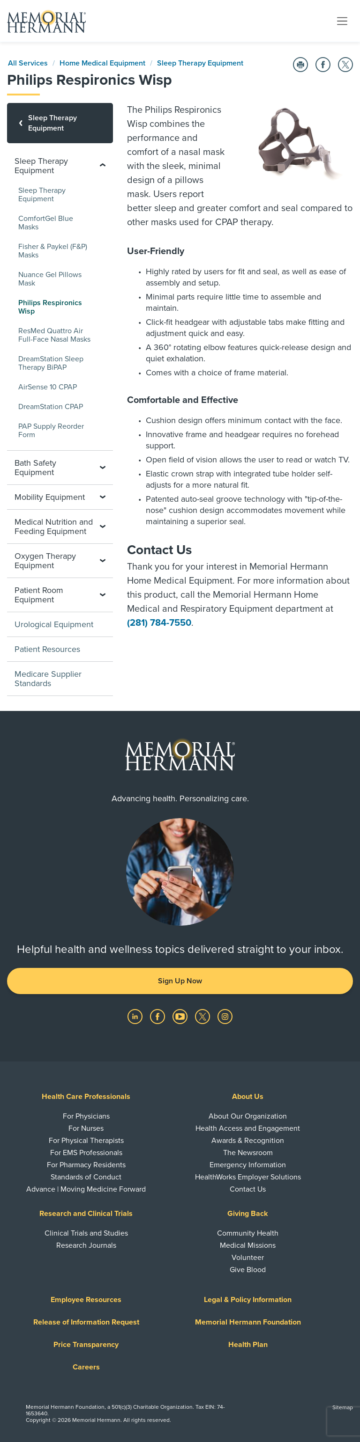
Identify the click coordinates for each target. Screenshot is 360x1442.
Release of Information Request (86, 1322)
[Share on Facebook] (322, 64)
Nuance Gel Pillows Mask (50, 279)
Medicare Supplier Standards (48, 678)
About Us (247, 1096)
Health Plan (248, 1344)
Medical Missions (248, 1245)
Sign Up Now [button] (180, 981)
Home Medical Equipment (102, 63)
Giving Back (247, 1213)
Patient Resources (47, 649)
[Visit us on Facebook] (158, 1016)
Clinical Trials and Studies (86, 1233)
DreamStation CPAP (50, 406)
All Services (28, 63)
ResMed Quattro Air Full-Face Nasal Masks (54, 335)
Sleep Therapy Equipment (200, 63)
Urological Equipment (54, 624)
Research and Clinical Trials (86, 1213)
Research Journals (86, 1245)
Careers (86, 1367)
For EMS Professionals (86, 1153)
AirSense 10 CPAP (47, 387)
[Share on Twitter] (345, 64)
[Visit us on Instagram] (225, 1016)
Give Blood (248, 1270)
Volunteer (248, 1257)
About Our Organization (248, 1116)
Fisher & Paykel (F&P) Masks (52, 251)
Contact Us (248, 1189)
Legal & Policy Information (248, 1299)
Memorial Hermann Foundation (248, 1322)
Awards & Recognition (247, 1140)
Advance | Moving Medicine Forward (86, 1189)
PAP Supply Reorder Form (51, 430)
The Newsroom (248, 1153)
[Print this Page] (300, 64)
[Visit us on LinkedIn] (136, 1016)
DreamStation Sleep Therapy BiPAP (50, 363)
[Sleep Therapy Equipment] (60, 123)
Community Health (247, 1233)
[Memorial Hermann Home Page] (46, 21)
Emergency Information (248, 1165)
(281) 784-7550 (159, 623)
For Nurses (86, 1128)
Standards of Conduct (86, 1177)
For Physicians (86, 1116)
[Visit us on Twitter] (203, 1016)
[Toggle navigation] (342, 21)
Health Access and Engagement (247, 1128)
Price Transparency (86, 1344)
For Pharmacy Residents (86, 1165)
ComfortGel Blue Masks (45, 223)
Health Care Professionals (86, 1096)
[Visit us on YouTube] (180, 1016)
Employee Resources (86, 1299)
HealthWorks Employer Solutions (248, 1177)
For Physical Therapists (86, 1140)
